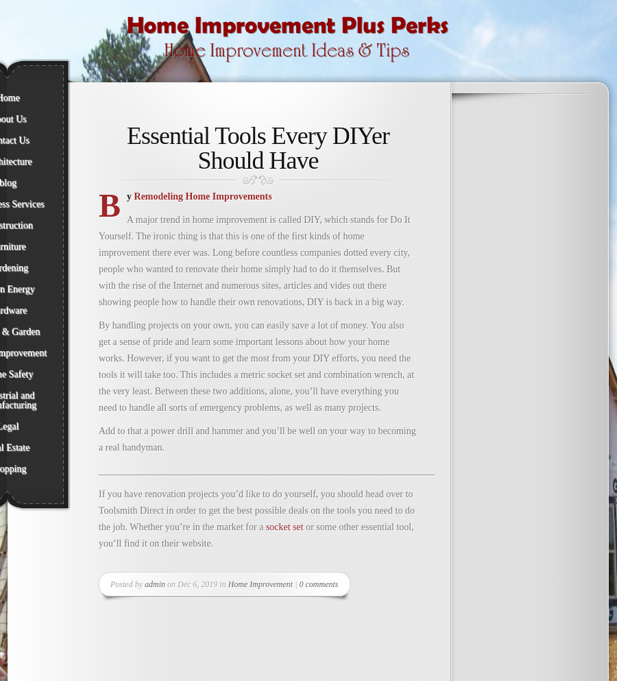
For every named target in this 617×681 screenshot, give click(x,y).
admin (155, 584)
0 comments (319, 584)
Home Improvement (260, 584)
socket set (285, 527)
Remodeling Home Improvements (204, 196)
